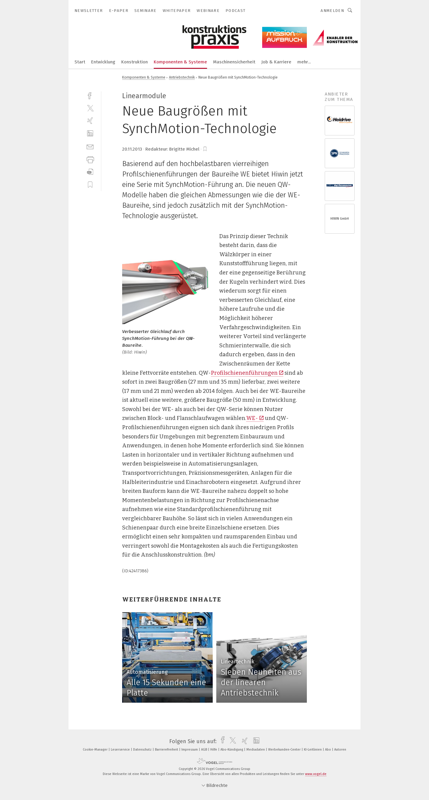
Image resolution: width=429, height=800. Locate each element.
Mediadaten (256, 749)
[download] (90, 172)
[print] (90, 159)
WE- (255, 418)
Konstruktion (134, 62)
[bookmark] (205, 149)
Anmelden (332, 10)
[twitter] (90, 108)
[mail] (90, 146)
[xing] (90, 120)
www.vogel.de (316, 774)
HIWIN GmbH (339, 219)
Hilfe (214, 749)
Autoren (340, 749)
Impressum (190, 749)
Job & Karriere (276, 62)
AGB (204, 749)
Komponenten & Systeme (180, 62)
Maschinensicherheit (234, 62)
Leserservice (121, 749)
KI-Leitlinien (313, 749)
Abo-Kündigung (232, 749)
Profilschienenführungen (247, 373)
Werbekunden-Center (284, 749)
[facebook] (90, 95)
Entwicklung (103, 62)
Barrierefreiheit (167, 749)
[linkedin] (90, 133)
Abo (328, 749)
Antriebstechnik (182, 77)
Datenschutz (143, 749)
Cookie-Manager (95, 749)
